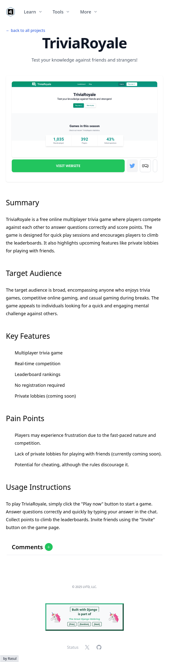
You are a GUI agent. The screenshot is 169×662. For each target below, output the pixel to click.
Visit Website (68, 165)
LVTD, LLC (89, 587)
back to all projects (28, 30)
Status (73, 647)
